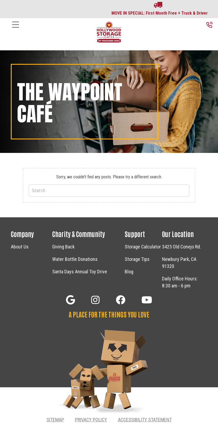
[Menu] (15, 29)
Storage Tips (137, 259)
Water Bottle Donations (75, 259)
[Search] (109, 190)
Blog (129, 271)
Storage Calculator (143, 247)
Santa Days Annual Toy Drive (79, 271)
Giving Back (63, 247)
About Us (20, 247)
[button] (70, 299)
